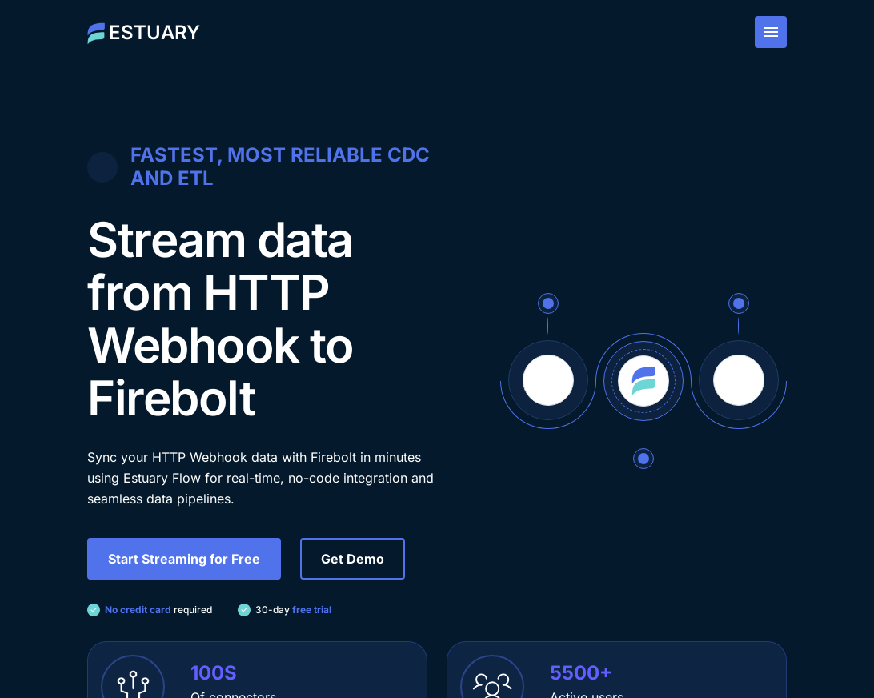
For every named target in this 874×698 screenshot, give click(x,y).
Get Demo (352, 559)
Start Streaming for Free (184, 559)
